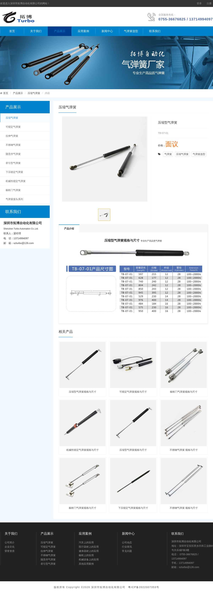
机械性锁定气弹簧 (16, 181)
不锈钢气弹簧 (13, 144)
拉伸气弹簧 (12, 135)
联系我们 (154, 31)
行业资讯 (127, 546)
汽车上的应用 (86, 542)
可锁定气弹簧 (13, 126)
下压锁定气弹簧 (14, 172)
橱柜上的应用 (86, 555)
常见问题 (127, 551)
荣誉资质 (10, 551)
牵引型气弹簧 (13, 163)
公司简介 (10, 542)
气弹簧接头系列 (14, 199)
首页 (12, 31)
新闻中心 (107, 31)
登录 (199, 3)
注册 (209, 3)
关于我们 (36, 31)
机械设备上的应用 (89, 559)
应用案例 (83, 31)
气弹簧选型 (131, 31)
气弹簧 (168, 154)
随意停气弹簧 (13, 154)
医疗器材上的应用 (89, 546)
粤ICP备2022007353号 (143, 587)
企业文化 (10, 546)
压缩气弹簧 (34, 93)
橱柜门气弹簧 (13, 190)
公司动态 (127, 542)
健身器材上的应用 (89, 551)
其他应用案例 (86, 563)
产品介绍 (69, 228)
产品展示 (59, 31)
